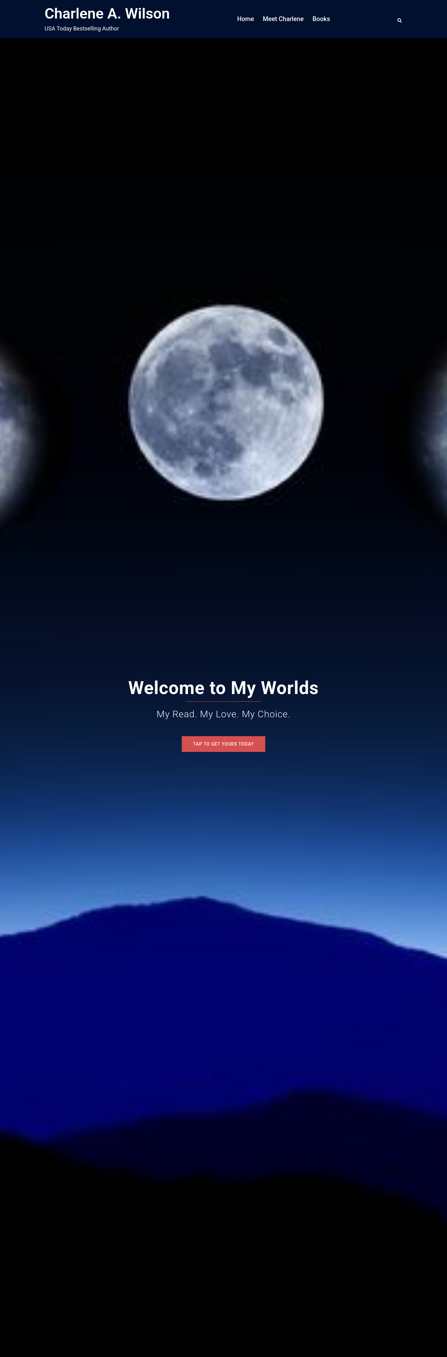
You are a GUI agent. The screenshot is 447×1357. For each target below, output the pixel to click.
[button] (399, 19)
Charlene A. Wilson (107, 13)
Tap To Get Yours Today (223, 744)
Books (321, 19)
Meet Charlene (283, 19)
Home (245, 19)
